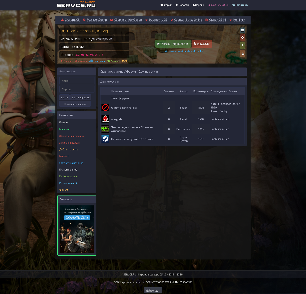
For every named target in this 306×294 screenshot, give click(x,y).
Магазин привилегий (172, 43)
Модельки (202, 43)
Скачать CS (72, 19)
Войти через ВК (81, 97)
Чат (127, 61)
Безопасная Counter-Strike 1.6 (184, 51)
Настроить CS (158, 19)
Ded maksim (183, 129)
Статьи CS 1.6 (217, 19)
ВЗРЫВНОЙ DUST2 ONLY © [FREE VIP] (84, 31)
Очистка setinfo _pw (124, 107)
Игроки (198, 4)
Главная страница (112, 71)
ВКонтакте (240, 4)
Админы (115, 61)
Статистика (98, 61)
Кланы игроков (68, 169)
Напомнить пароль (74, 103)
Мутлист (82, 61)
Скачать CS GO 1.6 (218, 4)
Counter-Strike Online (188, 19)
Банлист (68, 61)
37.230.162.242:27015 (89, 54)
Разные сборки (97, 19)
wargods (116, 119)
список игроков (102, 39)
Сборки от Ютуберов (128, 19)
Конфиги (239, 19)
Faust (183, 107)
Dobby (223, 111)
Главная (63, 122)
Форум (166, 4)
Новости (182, 4)
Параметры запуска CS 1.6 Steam (132, 139)
